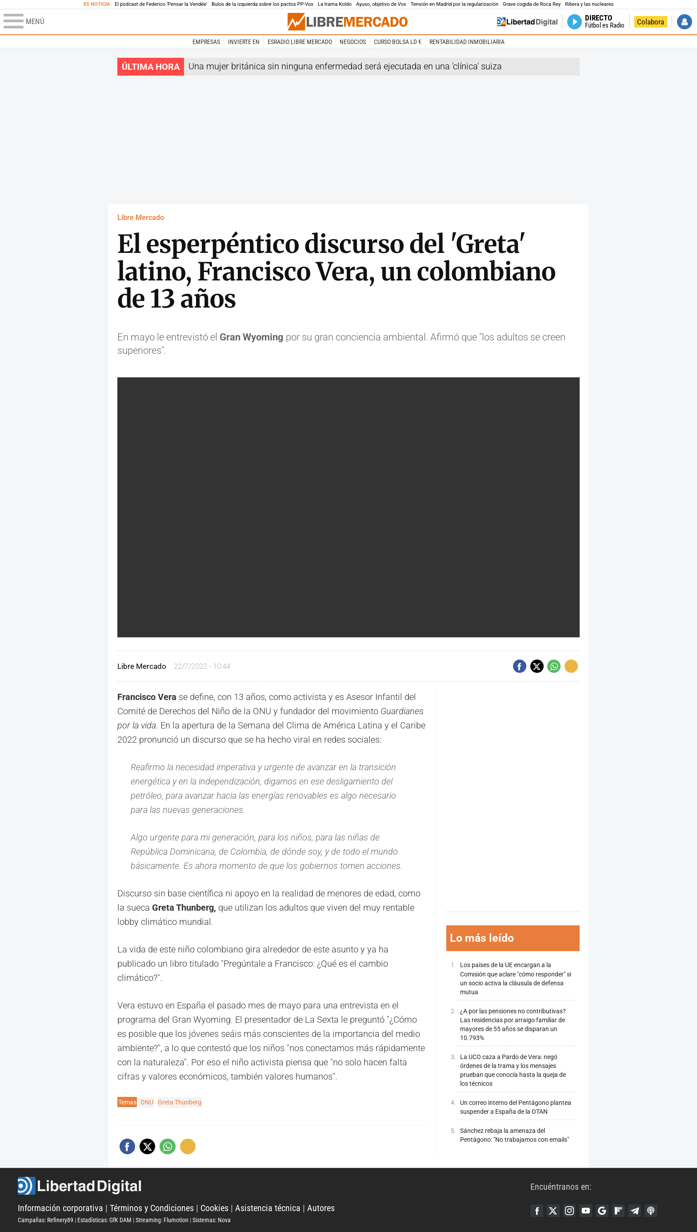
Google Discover (604, 1210)
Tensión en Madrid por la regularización (455, 4)
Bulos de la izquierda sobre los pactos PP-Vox (262, 4)
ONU (146, 1102)
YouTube (587, 1210)
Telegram (638, 1210)
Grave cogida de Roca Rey (532, 4)
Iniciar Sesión (684, 21)
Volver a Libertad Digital (527, 21)
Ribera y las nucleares (589, 4)
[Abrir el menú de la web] (145, 22)
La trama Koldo (335, 4)
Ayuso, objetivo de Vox (381, 4)
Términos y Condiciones (152, 1208)
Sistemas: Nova (211, 1220)
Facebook (537, 1210)
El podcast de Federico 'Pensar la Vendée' (161, 4)
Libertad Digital (274, 1186)
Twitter (554, 1210)
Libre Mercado (140, 217)
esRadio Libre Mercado (300, 41)
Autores (321, 1208)
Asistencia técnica (267, 1208)
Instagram (570, 1210)
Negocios (353, 41)
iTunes (655, 1210)
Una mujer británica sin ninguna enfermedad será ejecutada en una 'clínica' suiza (345, 66)
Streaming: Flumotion (162, 1220)
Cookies (214, 1208)
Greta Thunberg (179, 1102)
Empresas (206, 41)
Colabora (650, 21)
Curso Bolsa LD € (397, 41)
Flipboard (621, 1210)
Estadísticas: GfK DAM (104, 1220)
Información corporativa (60, 1208)
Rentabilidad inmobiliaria (467, 41)
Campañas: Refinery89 (45, 1220)
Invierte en (244, 41)
